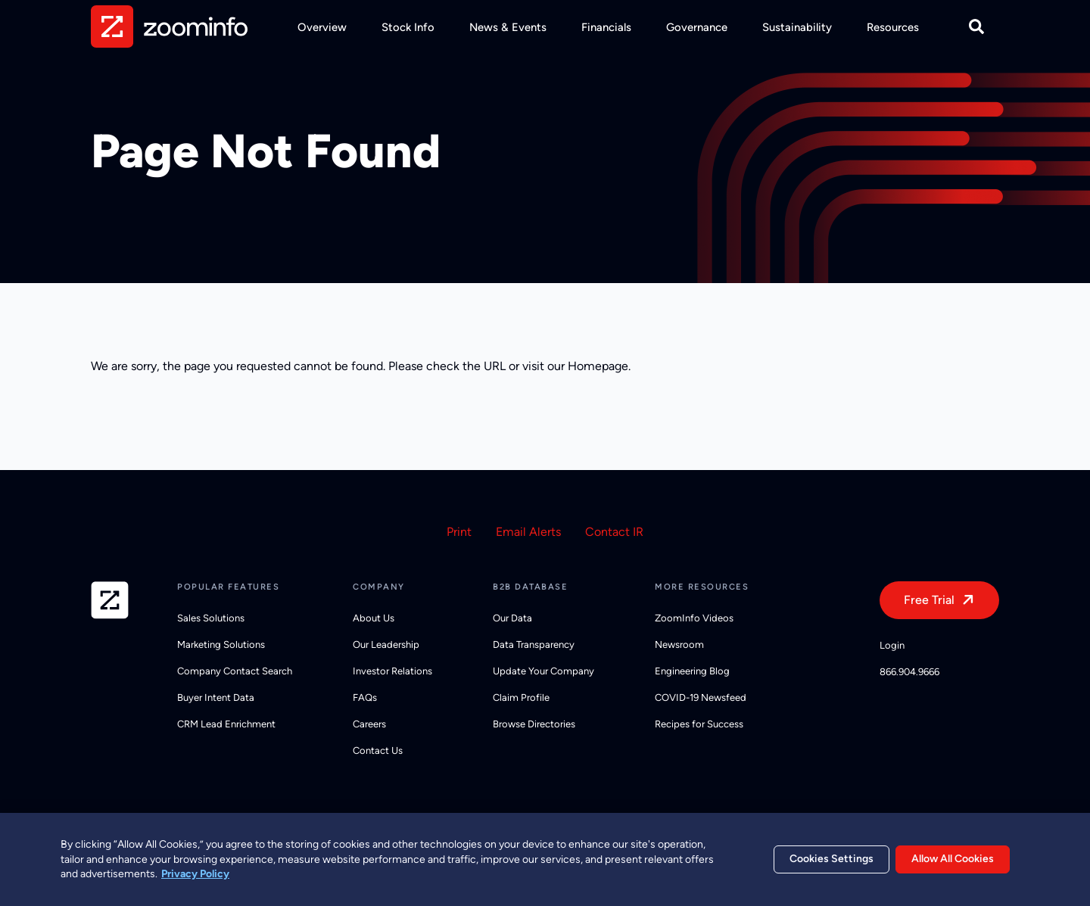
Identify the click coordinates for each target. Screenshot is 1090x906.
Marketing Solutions (221, 644)
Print (459, 532)
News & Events (508, 27)
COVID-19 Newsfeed (700, 697)
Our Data (512, 618)
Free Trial (929, 600)
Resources (893, 27)
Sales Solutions (210, 618)
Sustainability (797, 27)
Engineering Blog (692, 671)
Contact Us (378, 750)
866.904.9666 (909, 671)
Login (892, 645)
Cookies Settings (831, 864)
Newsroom (679, 644)
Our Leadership (386, 644)
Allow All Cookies (952, 864)
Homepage (598, 366)
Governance (696, 27)
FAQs (365, 697)
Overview (322, 27)
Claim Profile (521, 697)
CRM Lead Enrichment (226, 724)
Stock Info (408, 27)
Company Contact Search (234, 671)
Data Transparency (534, 644)
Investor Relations (392, 671)
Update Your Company (543, 671)
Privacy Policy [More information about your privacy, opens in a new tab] (195, 879)
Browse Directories (534, 724)
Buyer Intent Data (215, 697)
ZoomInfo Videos (694, 618)
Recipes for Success (699, 724)
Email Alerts (528, 532)
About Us (373, 618)
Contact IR (614, 532)
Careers (369, 724)
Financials (606, 27)
